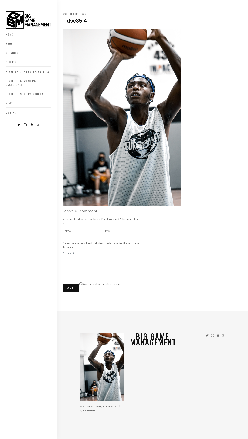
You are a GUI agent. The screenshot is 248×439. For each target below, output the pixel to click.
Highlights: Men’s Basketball (27, 71)
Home (9, 34)
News (9, 103)
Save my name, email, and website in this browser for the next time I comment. (101, 245)
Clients (11, 62)
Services (12, 53)
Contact (12, 112)
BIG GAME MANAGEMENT (153, 339)
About (10, 44)
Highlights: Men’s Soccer (24, 94)
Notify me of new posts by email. (101, 284)
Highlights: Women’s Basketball (21, 83)
